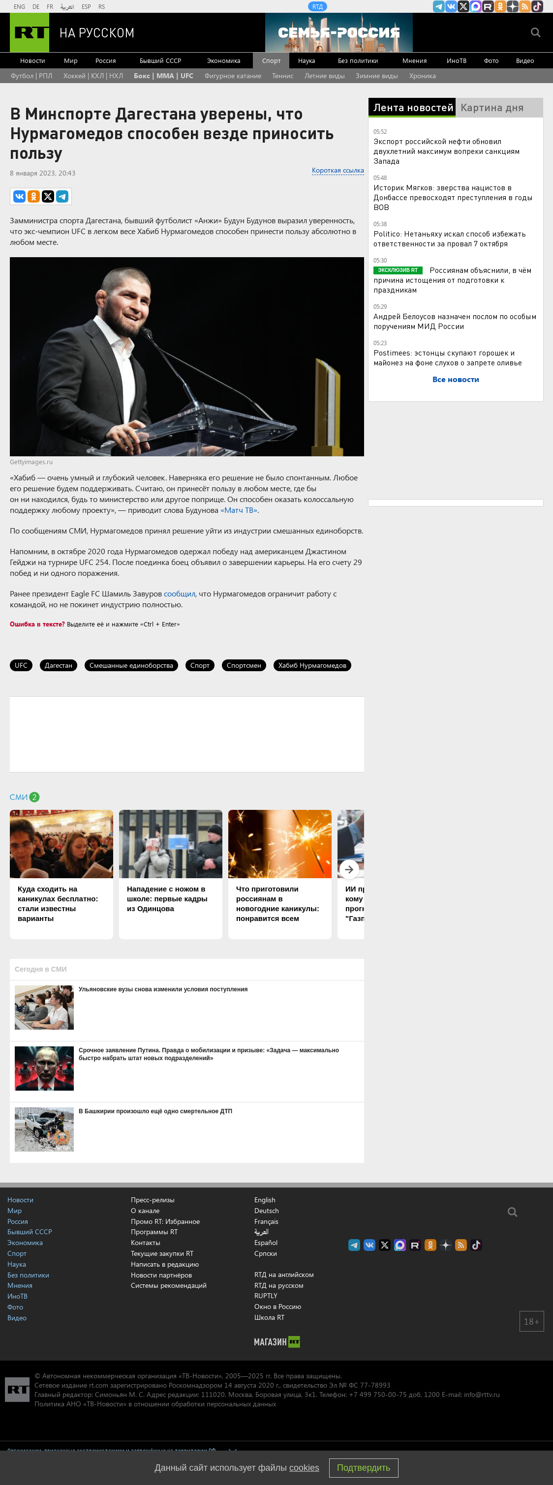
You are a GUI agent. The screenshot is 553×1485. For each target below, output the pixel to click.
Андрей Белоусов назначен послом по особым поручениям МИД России (454, 321)
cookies (304, 1468)
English (265, 1199)
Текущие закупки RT (162, 1253)
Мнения (414, 60)
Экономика (224, 60)
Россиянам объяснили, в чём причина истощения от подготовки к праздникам (452, 280)
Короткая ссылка (338, 170)
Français (266, 1221)
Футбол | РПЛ (31, 75)
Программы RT (154, 1231)
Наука (306, 60)
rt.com (98, 1385)
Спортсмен (244, 665)
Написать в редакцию (165, 1264)
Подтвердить (363, 1468)
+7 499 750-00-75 (378, 1394)
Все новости (455, 379)
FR (50, 6)
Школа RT (269, 1317)
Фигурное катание (233, 75)
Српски (265, 1253)
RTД (317, 6)
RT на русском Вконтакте (451, 6)
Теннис (282, 75)
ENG (19, 6)
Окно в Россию (277, 1306)
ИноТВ (456, 60)
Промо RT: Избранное (165, 1221)
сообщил (179, 593)
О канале (145, 1210)
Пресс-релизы (153, 1199)
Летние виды (325, 75)
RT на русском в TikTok (537, 6)
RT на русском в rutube (488, 6)
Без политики (358, 60)
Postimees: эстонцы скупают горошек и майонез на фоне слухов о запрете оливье (447, 357)
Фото (491, 60)
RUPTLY (265, 1295)
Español (265, 1242)
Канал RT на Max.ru (476, 6)
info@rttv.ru (482, 1394)
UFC (21, 665)
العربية (67, 6)
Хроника (422, 75)
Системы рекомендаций (169, 1285)
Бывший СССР (160, 60)
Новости (32, 60)
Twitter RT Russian (463, 6)
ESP (86, 6)
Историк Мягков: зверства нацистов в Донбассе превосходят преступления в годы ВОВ (453, 197)
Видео (525, 60)
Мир (71, 60)
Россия (105, 60)
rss (525, 6)
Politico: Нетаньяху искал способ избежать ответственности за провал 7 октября (449, 238)
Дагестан (58, 665)
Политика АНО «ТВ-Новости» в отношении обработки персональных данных (155, 1403)
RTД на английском (284, 1274)
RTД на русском (279, 1285)
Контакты (145, 1242)
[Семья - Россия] (339, 32)
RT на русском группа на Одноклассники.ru (500, 6)
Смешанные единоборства (131, 665)
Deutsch (266, 1210)
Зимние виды (377, 75)
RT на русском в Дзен (513, 6)
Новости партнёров (161, 1274)
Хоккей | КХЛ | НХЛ (93, 75)
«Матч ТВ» (238, 510)
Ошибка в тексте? (37, 624)
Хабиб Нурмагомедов (312, 665)
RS (101, 6)
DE (35, 6)
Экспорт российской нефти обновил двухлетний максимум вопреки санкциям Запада (446, 151)
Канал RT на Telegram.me (439, 6)
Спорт (271, 60)
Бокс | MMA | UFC (163, 75)
